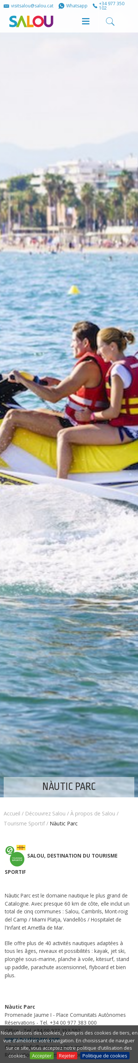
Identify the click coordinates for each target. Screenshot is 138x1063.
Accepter (42, 1055)
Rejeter (67, 1055)
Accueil (12, 813)
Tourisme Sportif (24, 823)
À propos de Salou (92, 813)
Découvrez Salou (45, 813)
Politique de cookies (104, 1055)
